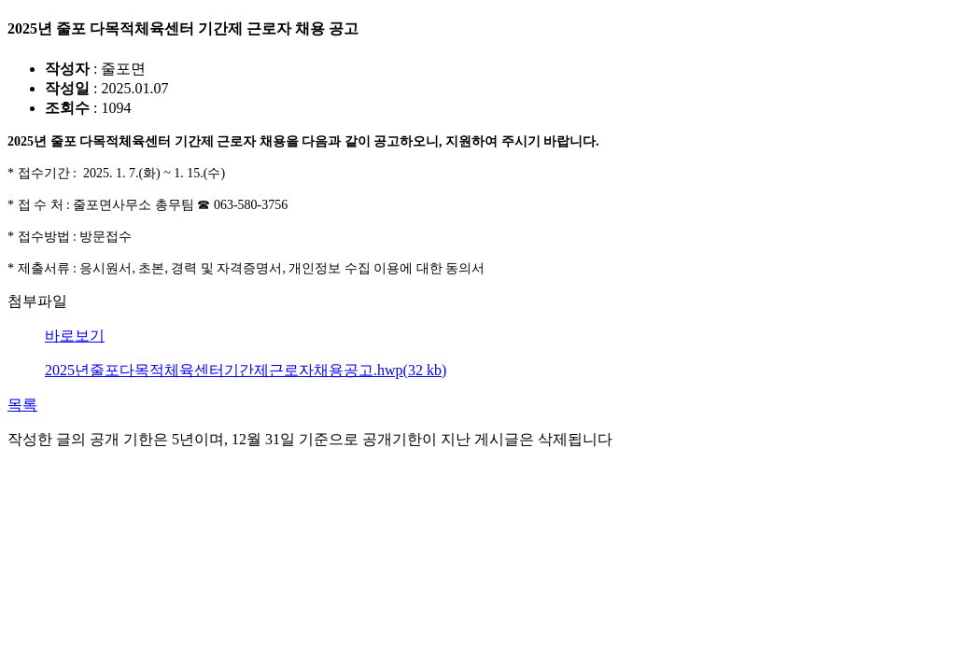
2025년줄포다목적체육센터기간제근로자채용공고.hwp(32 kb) (245, 370)
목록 (22, 405)
